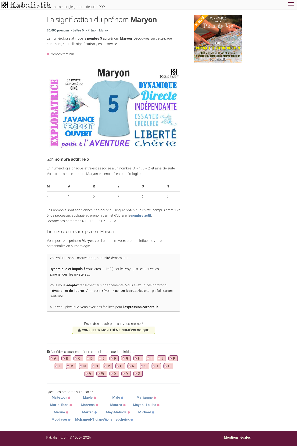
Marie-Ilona (59, 405)
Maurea (116, 405)
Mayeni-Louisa (144, 405)
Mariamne (145, 397)
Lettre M (78, 30)
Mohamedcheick (117, 419)
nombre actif (141, 215)
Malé (116, 397)
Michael (144, 412)
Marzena (88, 405)
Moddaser (59, 419)
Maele (88, 397)
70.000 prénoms (58, 30)
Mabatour (59, 397)
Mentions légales (237, 437)
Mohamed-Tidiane (89, 419)
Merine (59, 412)
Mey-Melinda (116, 412)
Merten (88, 412)
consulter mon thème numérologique (113, 330)
